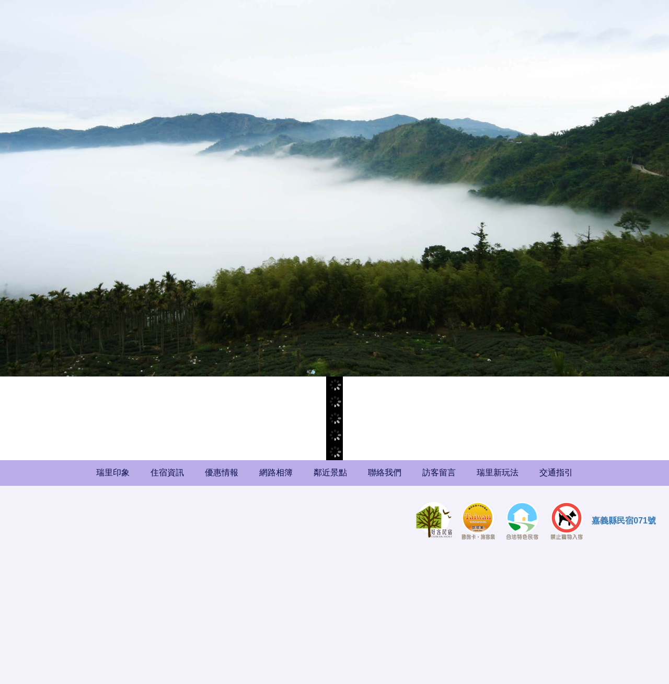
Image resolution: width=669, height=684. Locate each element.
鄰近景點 (330, 472)
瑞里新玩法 (497, 472)
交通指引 (556, 472)
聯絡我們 (384, 472)
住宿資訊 (167, 472)
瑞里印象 (113, 472)
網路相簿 (276, 472)
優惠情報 (221, 472)
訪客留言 (439, 472)
